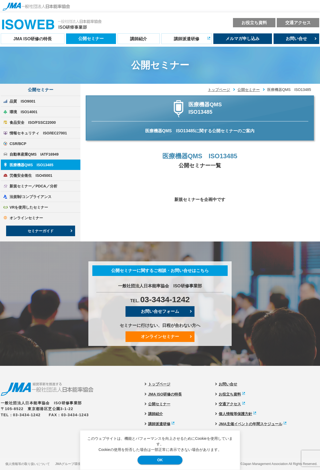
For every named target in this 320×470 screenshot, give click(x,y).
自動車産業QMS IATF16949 (34, 154)
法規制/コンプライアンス (30, 197)
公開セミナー (91, 38)
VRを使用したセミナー (29, 207)
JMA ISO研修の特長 (32, 39)
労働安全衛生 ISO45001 (31, 175)
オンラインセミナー (26, 218)
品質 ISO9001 (22, 101)
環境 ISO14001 (23, 112)
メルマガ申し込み (243, 38)
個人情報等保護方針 (235, 414)
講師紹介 (138, 39)
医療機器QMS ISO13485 (31, 165)
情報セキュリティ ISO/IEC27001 (38, 133)
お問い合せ (296, 38)
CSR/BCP (18, 144)
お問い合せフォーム (160, 311)
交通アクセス (298, 22)
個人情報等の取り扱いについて (27, 464)
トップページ (219, 89)
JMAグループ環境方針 (71, 464)
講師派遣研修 (186, 39)
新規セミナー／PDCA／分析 (33, 186)
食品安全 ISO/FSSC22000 (33, 122)
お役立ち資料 (254, 22)
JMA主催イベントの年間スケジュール (250, 424)
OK (160, 460)
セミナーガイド (41, 231)
